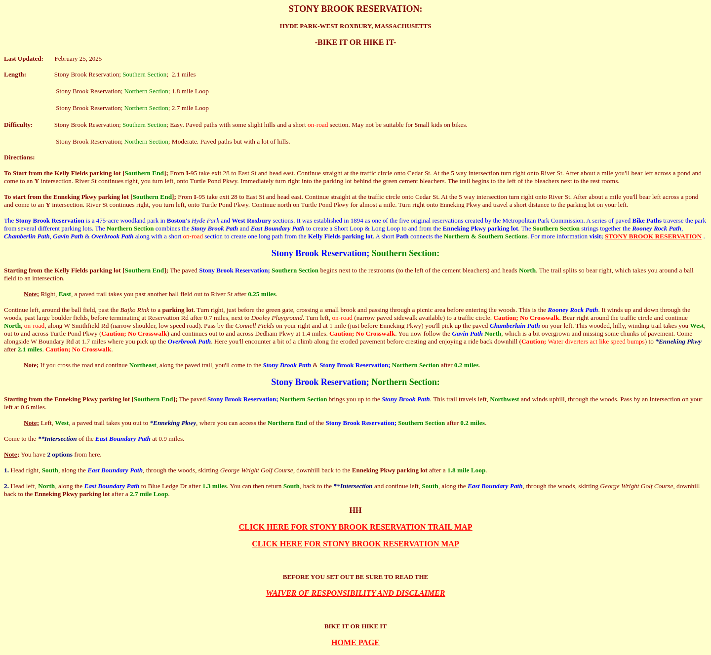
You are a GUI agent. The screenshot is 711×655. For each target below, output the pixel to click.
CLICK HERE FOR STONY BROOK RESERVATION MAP (355, 543)
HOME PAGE (355, 642)
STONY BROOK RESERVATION (653, 236)
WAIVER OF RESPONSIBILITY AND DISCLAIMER (355, 593)
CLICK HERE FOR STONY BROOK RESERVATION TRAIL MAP (356, 527)
